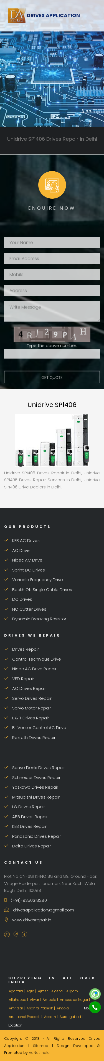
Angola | (64, 1008)
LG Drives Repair (24, 807)
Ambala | (51, 999)
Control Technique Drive (32, 659)
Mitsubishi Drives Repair (32, 797)
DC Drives (18, 599)
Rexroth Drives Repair (29, 737)
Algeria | (58, 991)
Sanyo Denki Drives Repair (34, 767)
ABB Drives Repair (26, 817)
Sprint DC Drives (24, 570)
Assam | (51, 1016)
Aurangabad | (71, 1016)
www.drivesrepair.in (27, 920)
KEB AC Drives (22, 540)
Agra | (32, 991)
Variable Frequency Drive (33, 580)
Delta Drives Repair (27, 846)
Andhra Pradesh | (41, 1008)
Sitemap (40, 1045)
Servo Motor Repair (27, 708)
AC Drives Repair (25, 688)
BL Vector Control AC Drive (35, 727)
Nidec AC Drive (23, 560)
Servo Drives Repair (28, 698)
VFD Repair (19, 679)
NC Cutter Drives (25, 609)
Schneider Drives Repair (32, 777)
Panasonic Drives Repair (32, 836)
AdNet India (39, 1052)
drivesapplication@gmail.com (39, 910)
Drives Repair (21, 649)
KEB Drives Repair (25, 826)
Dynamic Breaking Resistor (35, 619)
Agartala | (17, 991)
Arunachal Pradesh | (26, 1016)
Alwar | (36, 999)
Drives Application (44, 15)
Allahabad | (19, 999)
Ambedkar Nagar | (75, 999)
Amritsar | (17, 1008)
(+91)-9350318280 (25, 900)
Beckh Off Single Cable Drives (38, 589)
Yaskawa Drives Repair (31, 787)
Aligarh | (73, 991)
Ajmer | (44, 991)
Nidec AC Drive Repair (30, 669)
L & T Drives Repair (26, 718)
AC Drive (17, 550)
